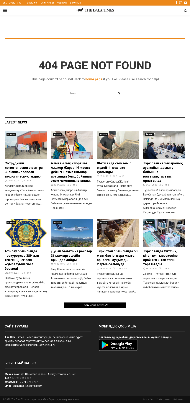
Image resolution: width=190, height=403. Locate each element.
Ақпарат (11, 134)
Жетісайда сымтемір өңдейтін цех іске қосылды (114, 167)
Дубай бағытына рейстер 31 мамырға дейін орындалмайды (71, 255)
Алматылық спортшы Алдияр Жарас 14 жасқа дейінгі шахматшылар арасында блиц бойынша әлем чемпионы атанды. (71, 172)
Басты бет (32, 2)
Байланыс (75, 2)
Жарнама (62, 2)
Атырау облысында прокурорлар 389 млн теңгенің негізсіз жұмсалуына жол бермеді (22, 259)
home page (93, 79)
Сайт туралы (47, 2)
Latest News (16, 122)
